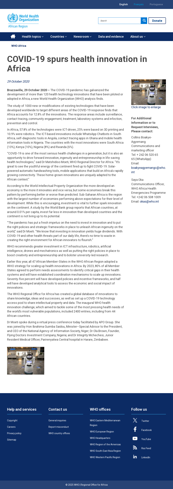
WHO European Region (102, 431)
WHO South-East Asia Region (105, 451)
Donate (157, 20)
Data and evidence (111, 36)
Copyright (12, 420)
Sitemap (11, 439)
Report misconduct (58, 427)
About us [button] (138, 36)
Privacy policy (14, 433)
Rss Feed (146, 448)
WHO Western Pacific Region (105, 457)
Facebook (146, 430)
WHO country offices (59, 433)
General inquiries (57, 420)
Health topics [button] (33, 36)
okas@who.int (149, 201)
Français (139, 4)
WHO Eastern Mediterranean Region (105, 423)
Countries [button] (58, 36)
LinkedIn (145, 457)
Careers (11, 427)
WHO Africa (18, 45)
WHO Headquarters (100, 438)
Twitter (145, 421)
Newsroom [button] (83, 36)
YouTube (146, 439)
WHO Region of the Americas (105, 444)
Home (13, 36)
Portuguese (156, 4)
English (123, 4)
